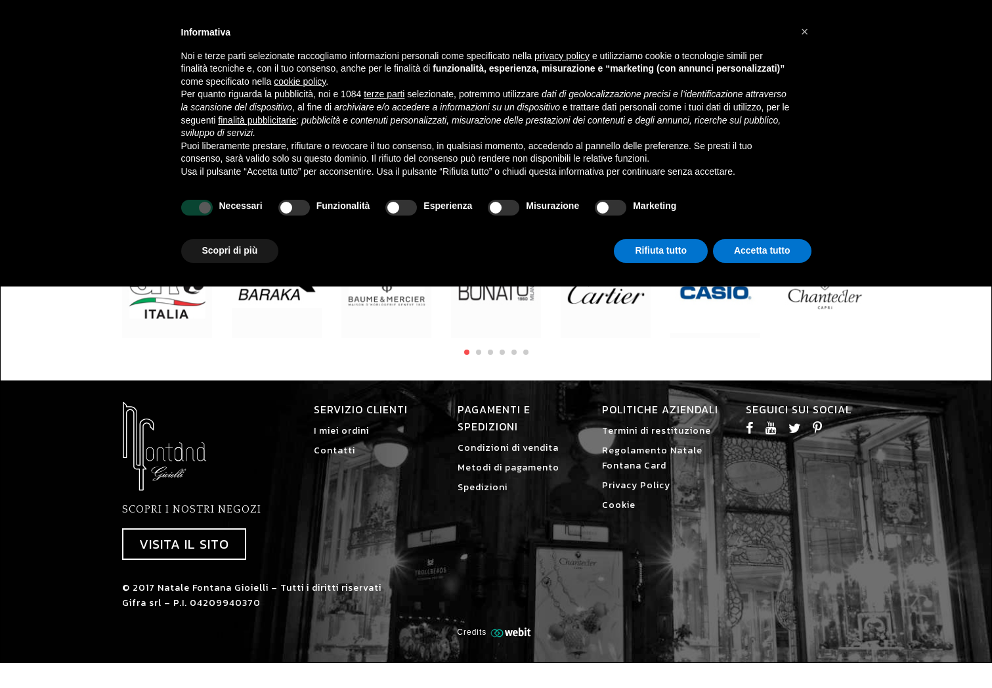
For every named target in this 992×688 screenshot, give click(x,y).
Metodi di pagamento (508, 480)
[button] (804, 31)
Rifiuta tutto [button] (661, 250)
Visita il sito (184, 556)
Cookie (619, 517)
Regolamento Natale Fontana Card (652, 470)
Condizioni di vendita (508, 460)
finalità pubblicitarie (257, 120)
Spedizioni (482, 500)
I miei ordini (341, 443)
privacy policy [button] (562, 56)
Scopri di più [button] (230, 250)
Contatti (334, 463)
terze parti (384, 94)
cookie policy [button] (300, 81)
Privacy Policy (636, 498)
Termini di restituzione (656, 443)
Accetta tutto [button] (762, 250)
